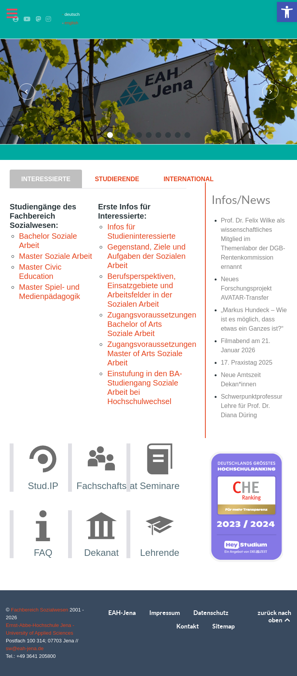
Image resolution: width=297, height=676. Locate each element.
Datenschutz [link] (211, 612)
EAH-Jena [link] (122, 612)
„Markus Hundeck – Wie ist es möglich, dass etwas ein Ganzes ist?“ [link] (254, 319)
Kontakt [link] (187, 626)
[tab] (46, 179)
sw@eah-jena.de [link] (25, 648)
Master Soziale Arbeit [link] (55, 256)
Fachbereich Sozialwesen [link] (40, 610)
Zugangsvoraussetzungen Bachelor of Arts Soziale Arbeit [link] (151, 324)
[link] (287, 12)
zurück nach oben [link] (274, 616)
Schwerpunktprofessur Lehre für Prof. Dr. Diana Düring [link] (251, 405)
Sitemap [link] (223, 626)
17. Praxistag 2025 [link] (246, 362)
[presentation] (27, 91)
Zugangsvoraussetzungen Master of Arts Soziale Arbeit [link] (151, 353)
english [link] (70, 22)
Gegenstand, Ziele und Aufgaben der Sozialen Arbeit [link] (146, 256)
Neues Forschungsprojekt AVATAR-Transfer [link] (246, 288)
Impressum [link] (164, 612)
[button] (110, 135)
